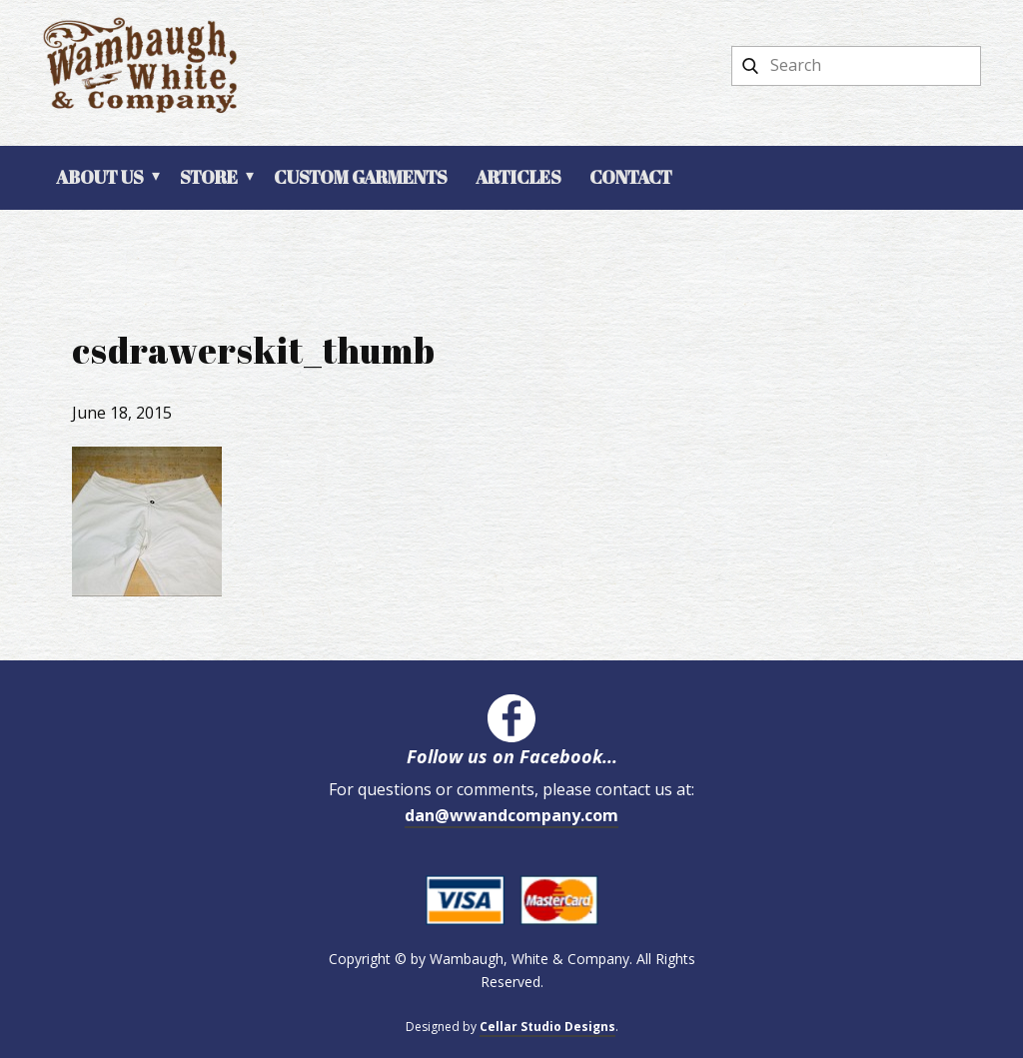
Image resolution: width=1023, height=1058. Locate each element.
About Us (100, 177)
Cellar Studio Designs (547, 1026)
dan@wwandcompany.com (511, 815)
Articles (518, 177)
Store (209, 177)
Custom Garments (361, 177)
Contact (630, 177)
